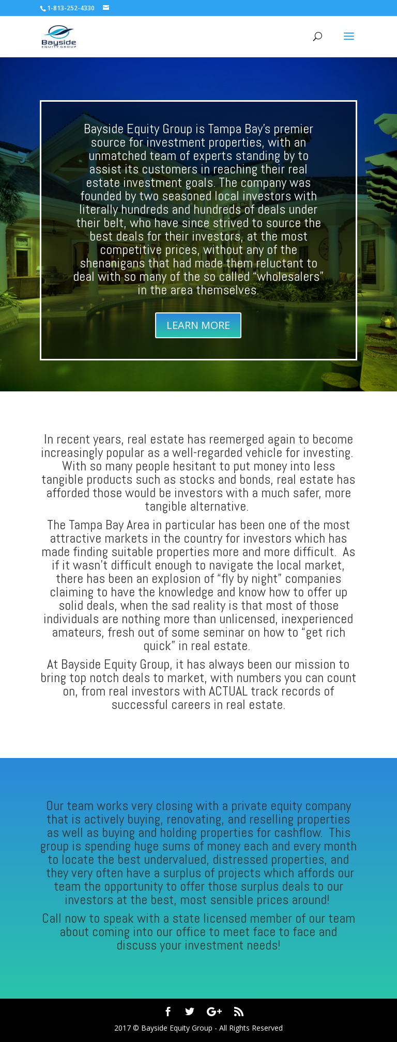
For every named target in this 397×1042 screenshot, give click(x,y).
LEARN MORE (198, 325)
